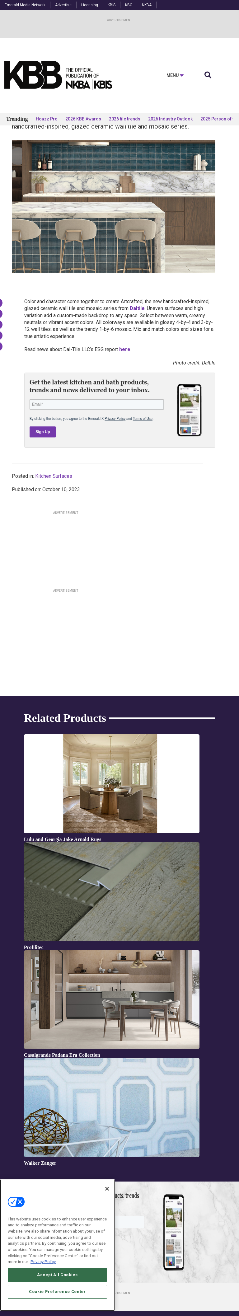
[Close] (107, 1189)
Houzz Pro (47, 118)
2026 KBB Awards (83, 118)
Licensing (89, 5)
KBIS (111, 5)
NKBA (147, 5)
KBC (128, 5)
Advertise (63, 5)
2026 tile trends (124, 118)
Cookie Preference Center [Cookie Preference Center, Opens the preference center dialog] (57, 1291)
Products (25, 144)
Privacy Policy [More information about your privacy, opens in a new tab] (43, 1261)
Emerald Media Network (25, 5)
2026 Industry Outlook (170, 118)
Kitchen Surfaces (53, 525)
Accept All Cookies (57, 1274)
